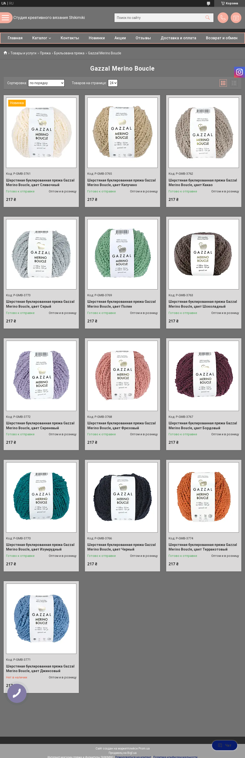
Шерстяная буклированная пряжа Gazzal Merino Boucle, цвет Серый (40, 304)
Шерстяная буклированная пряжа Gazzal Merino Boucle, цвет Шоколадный (203, 304)
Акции (120, 38)
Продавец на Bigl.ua (123, 753)
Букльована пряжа (69, 53)
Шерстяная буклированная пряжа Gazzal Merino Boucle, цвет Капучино (121, 182)
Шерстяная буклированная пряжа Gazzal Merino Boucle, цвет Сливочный (40, 182)
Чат (224, 745)
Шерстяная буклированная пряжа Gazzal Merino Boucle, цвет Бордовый (203, 425)
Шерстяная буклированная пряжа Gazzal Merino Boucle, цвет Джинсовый (40, 668)
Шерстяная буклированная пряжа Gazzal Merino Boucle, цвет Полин (121, 304)
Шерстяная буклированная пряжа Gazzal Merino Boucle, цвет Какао (203, 182)
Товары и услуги (23, 53)
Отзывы (143, 38)
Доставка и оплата (178, 38)
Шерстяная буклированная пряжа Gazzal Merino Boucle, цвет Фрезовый (121, 425)
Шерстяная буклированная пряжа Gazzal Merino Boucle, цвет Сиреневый (40, 425)
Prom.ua (144, 748)
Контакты (70, 38)
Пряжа (45, 53)
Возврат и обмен (221, 38)
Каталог (39, 38)
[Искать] (207, 17)
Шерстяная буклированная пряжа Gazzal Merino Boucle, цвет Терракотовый (203, 547)
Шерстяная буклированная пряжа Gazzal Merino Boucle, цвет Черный (121, 547)
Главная (15, 38)
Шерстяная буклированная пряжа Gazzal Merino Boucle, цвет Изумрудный (40, 547)
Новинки (97, 38)
